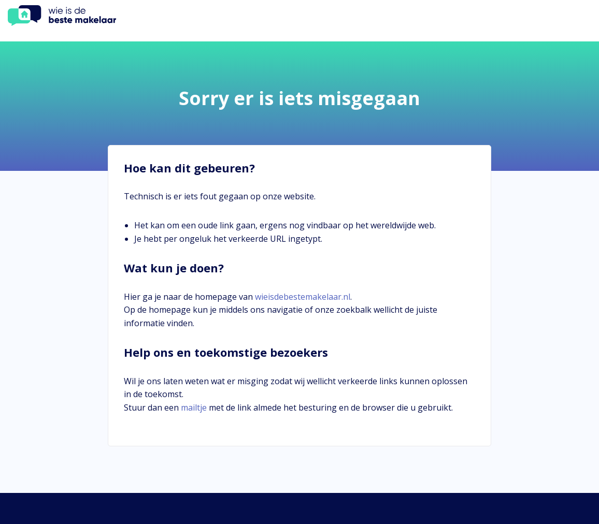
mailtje (194, 407)
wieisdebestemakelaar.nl (302, 296)
